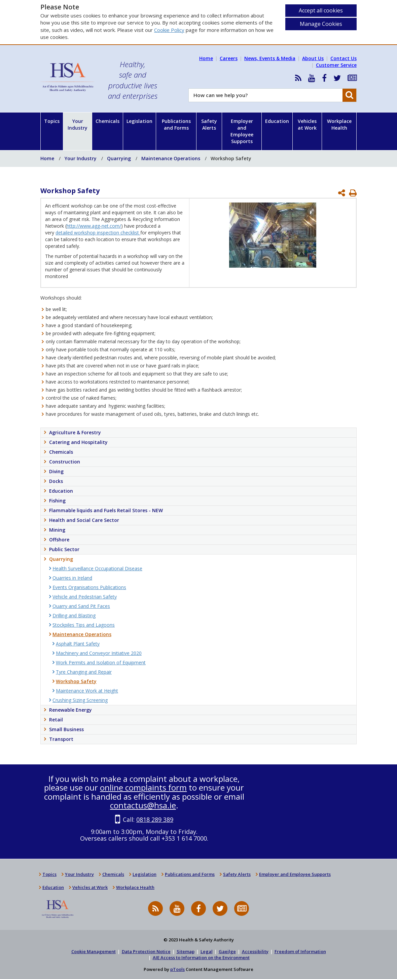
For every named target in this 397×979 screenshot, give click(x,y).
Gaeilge (227, 951)
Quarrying (119, 158)
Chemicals (107, 121)
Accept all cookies (321, 10)
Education (277, 121)
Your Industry (77, 124)
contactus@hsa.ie (143, 805)
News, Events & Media (269, 58)
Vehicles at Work (307, 124)
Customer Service (336, 65)
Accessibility (255, 951)
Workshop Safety (231, 158)
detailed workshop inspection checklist (98, 232)
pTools (177, 969)
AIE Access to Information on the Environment (201, 957)
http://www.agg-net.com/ (94, 226)
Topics (52, 121)
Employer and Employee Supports (241, 131)
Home (206, 58)
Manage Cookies (321, 24)
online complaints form (143, 787)
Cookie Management (93, 951)
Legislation (139, 121)
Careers (229, 58)
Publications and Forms (176, 124)
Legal (207, 951)
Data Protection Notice (146, 951)
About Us (313, 58)
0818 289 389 (154, 819)
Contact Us (343, 58)
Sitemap (185, 951)
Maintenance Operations (170, 158)
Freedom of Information (300, 951)
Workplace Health (339, 124)
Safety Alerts (209, 124)
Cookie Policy (169, 30)
